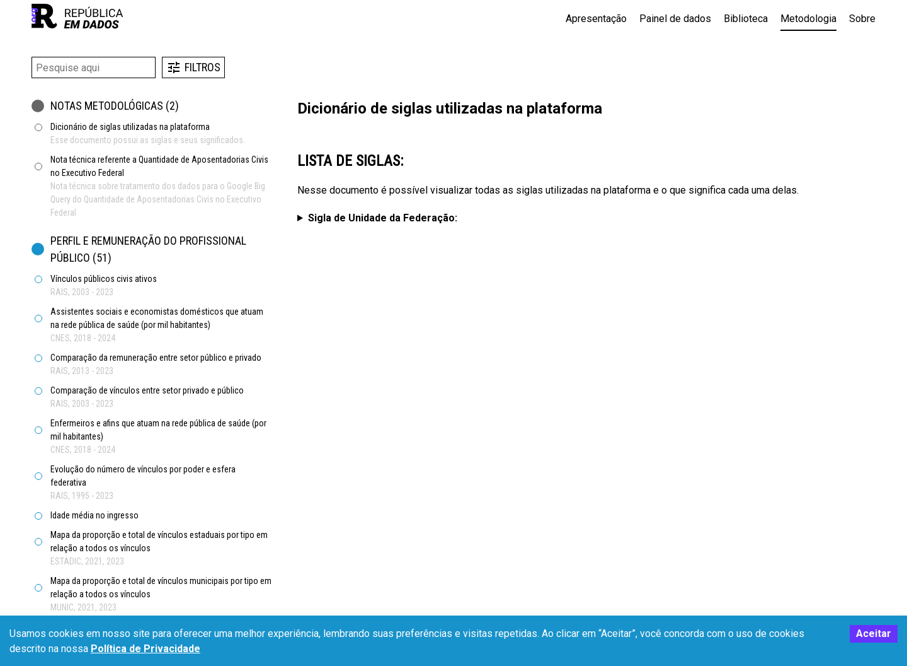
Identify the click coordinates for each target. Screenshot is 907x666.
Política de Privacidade (145, 649)
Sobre (862, 19)
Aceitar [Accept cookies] (873, 634)
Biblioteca (746, 19)
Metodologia (808, 19)
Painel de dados (675, 19)
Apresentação (596, 19)
